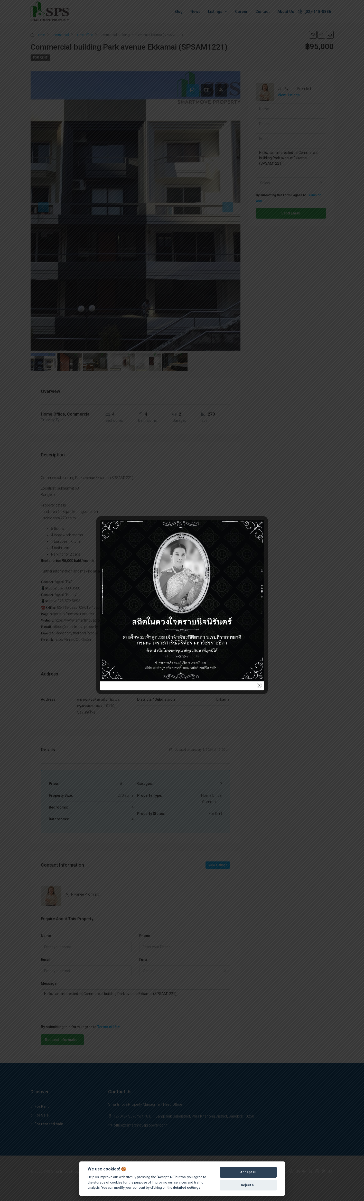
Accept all (248, 1172)
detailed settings (187, 1187)
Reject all (248, 1185)
